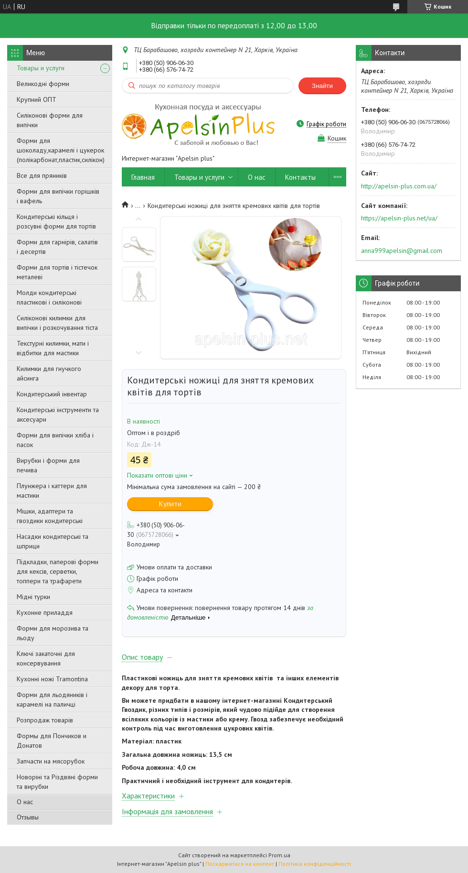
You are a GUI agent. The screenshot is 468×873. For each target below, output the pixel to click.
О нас (25, 801)
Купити (170, 503)
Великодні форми (43, 83)
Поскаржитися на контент (239, 863)
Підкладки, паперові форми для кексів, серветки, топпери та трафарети (57, 571)
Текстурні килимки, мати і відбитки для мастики (53, 348)
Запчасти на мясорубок (51, 761)
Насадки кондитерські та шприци (52, 541)
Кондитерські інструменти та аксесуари (58, 414)
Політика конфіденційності (314, 863)
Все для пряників (42, 175)
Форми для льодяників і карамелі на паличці (52, 699)
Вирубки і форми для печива (48, 465)
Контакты (300, 177)
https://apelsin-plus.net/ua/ (399, 218)
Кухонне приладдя (45, 612)
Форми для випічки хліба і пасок (55, 440)
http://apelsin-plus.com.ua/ (398, 186)
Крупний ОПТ (36, 99)
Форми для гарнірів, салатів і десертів (57, 247)
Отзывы (28, 817)
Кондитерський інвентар (52, 394)
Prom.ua (279, 855)
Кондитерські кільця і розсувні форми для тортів (56, 221)
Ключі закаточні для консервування (46, 658)
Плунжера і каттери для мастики (52, 490)
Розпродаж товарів (45, 720)
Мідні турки (33, 596)
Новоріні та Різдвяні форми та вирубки (57, 782)
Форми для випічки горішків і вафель (58, 196)
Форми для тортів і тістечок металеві (57, 272)
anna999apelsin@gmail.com (401, 250)
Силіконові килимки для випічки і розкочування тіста (57, 323)
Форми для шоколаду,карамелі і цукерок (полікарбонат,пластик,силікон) (61, 150)
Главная (143, 177)
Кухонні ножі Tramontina (52, 679)
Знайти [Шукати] (322, 85)
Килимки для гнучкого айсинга (49, 373)
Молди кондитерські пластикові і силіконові (49, 297)
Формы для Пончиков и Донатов (51, 740)
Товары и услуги (40, 68)
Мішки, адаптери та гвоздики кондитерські (50, 516)
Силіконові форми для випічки (50, 120)
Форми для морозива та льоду (52, 633)
